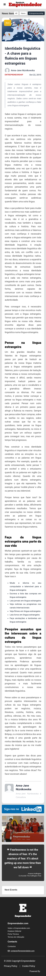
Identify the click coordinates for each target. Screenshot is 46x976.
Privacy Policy (10, 966)
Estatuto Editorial (14, 931)
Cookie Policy (28, 966)
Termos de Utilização (16, 937)
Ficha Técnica (13, 934)
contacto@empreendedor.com (22, 951)
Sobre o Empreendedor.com (19, 928)
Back (8, 23)
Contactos (12, 946)
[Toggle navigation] (4, 4)
